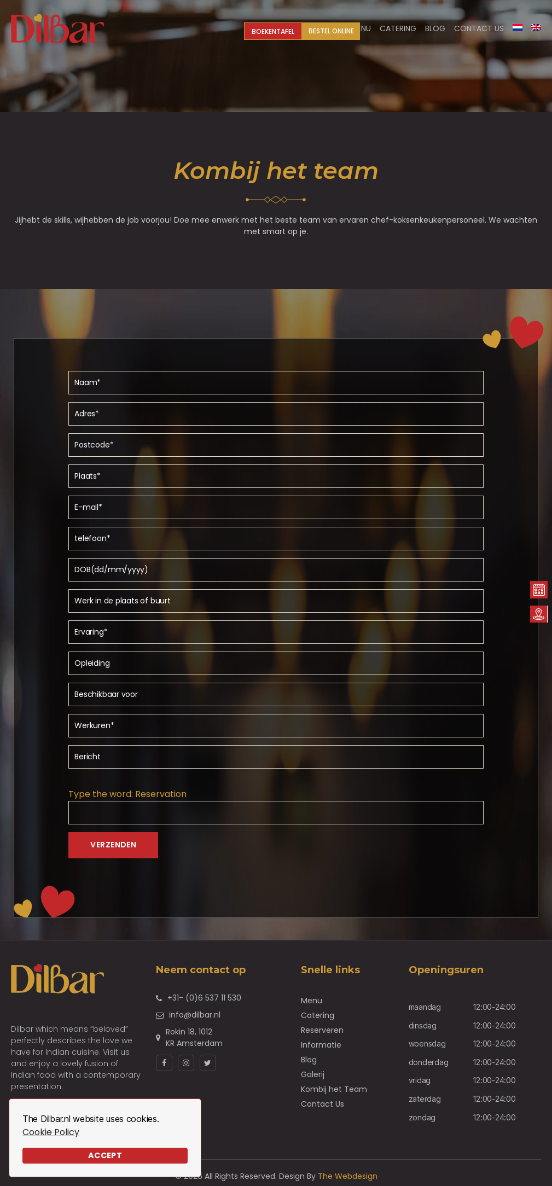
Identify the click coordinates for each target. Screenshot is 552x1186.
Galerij (312, 1074)
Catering (317, 1015)
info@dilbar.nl (194, 1014)
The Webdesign (347, 1176)
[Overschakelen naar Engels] (536, 27)
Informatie (321, 1044)
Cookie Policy (50, 1132)
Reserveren (322, 1030)
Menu (311, 1000)
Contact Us (479, 28)
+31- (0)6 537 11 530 (204, 997)
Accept (105, 1155)
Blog (309, 1059)
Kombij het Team (334, 1089)
